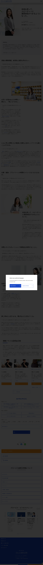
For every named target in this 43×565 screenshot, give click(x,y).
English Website (15, 285)
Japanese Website (28, 285)
